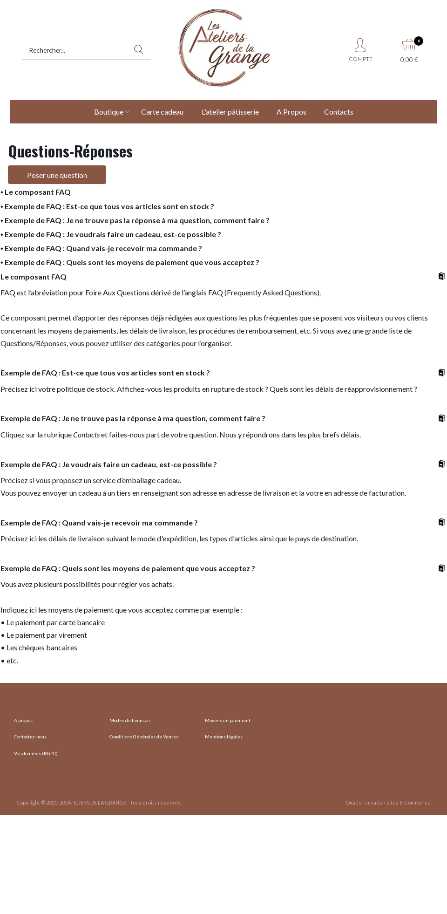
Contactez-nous (30, 736)
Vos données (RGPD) (36, 753)
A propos (23, 720)
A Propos (291, 111)
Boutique (108, 111)
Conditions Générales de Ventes (143, 736)
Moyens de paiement (228, 720)
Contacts (338, 111)
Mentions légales (224, 736)
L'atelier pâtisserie (230, 111)
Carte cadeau (162, 111)
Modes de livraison (129, 720)
